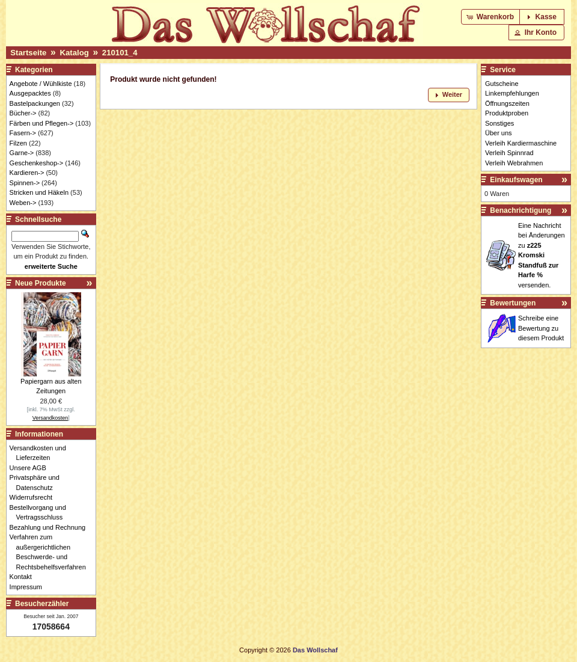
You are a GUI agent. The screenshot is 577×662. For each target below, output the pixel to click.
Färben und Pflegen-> (42, 123)
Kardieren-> (27, 172)
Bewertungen (513, 303)
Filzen (18, 143)
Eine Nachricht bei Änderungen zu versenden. (541, 255)
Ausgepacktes (30, 93)
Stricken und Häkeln (39, 192)
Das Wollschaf (315, 650)
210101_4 (120, 52)
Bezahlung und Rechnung (51, 527)
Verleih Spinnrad (509, 152)
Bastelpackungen (35, 103)
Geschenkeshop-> (37, 163)
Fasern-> (23, 132)
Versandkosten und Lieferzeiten (41, 453)
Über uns (498, 132)
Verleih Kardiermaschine (521, 143)
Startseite (28, 52)
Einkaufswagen (516, 180)
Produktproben (506, 113)
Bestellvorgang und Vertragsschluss (41, 512)
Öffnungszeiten (507, 103)
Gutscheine (502, 83)
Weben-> (23, 202)
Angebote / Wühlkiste (41, 83)
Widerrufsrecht (34, 497)
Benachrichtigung (520, 210)
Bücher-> (23, 113)
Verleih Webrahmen (514, 163)
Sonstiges (499, 123)
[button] (491, 17)
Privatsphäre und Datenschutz (38, 482)
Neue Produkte (40, 283)
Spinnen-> (25, 182)
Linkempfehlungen (512, 93)
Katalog (74, 52)
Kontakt (24, 576)
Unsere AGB (31, 467)
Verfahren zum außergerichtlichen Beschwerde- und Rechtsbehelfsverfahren (51, 552)
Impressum (29, 586)
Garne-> (22, 152)
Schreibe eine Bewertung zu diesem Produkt (541, 328)
